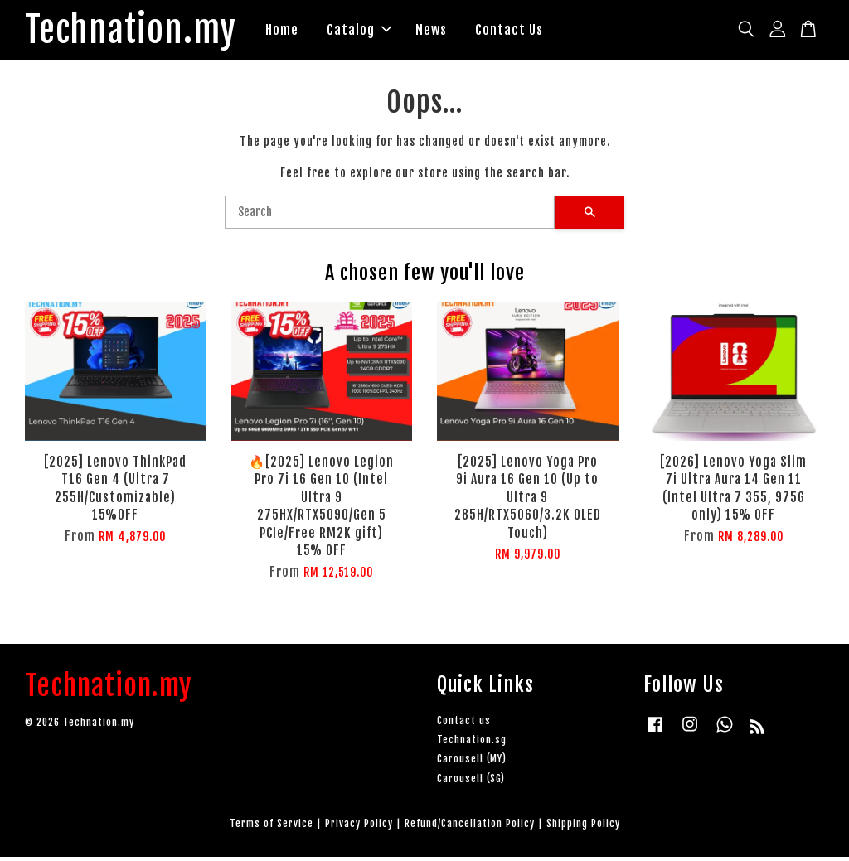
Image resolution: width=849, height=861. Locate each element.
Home (303, 31)
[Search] (390, 216)
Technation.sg (472, 744)
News (452, 31)
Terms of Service (271, 827)
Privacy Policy (359, 827)
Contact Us (531, 31)
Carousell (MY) (472, 763)
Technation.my (141, 32)
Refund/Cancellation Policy (470, 827)
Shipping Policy (583, 827)
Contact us (464, 724)
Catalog (380, 31)
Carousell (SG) (471, 782)
